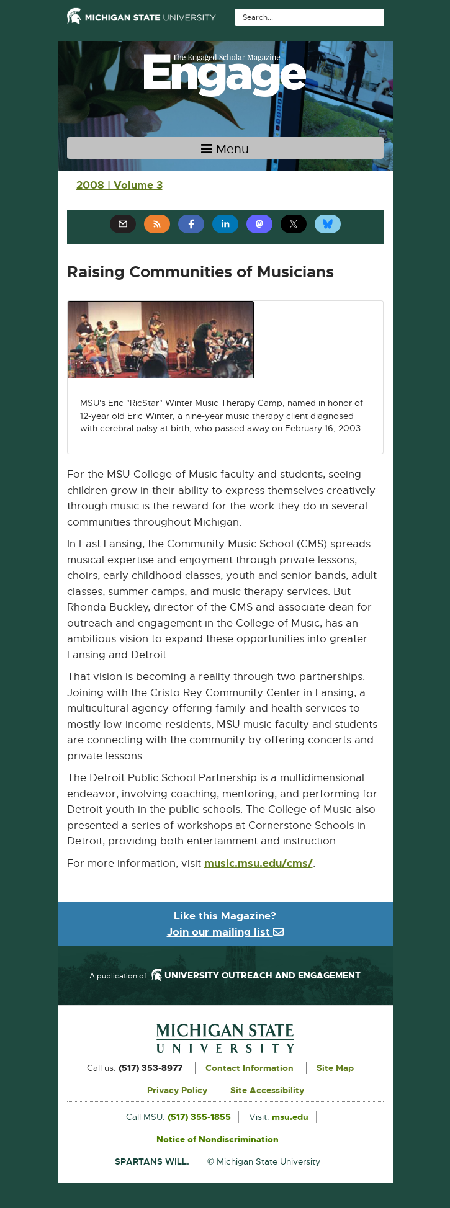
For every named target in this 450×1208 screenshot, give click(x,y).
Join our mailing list (225, 932)
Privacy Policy (177, 1090)
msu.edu (290, 1117)
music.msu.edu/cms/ (258, 863)
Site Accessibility (267, 1090)
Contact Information (249, 1067)
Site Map (335, 1067)
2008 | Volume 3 (119, 185)
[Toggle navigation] (225, 148)
